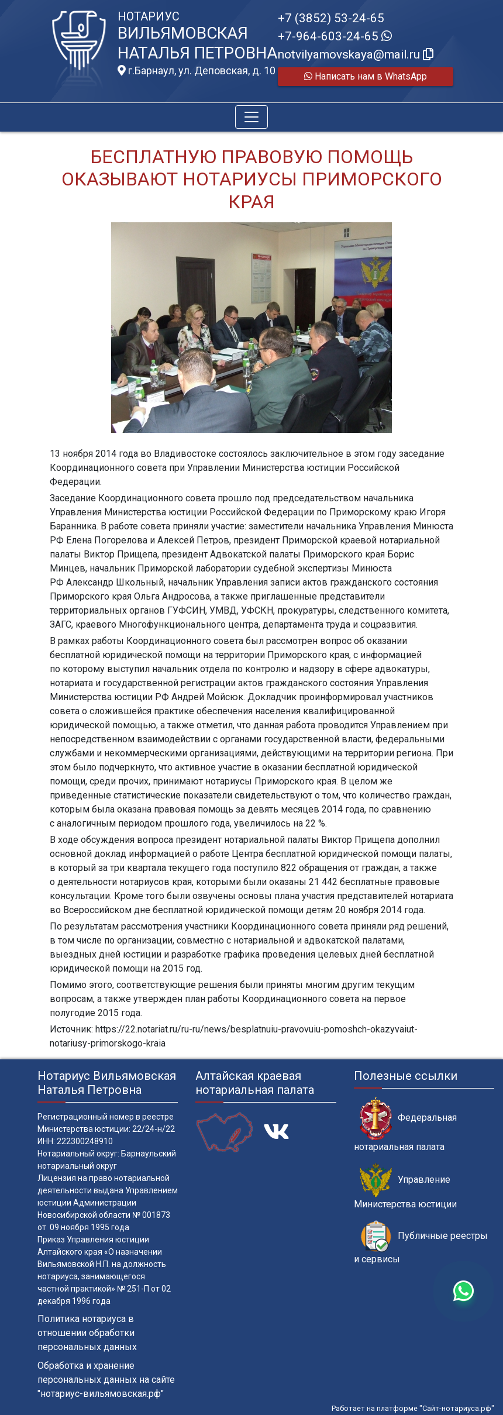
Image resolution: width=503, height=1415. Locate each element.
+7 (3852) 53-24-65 (331, 18)
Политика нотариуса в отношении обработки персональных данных (87, 1332)
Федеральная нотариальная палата (405, 1124)
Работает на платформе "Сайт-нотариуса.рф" (413, 1408)
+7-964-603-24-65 (335, 36)
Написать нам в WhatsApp (365, 76)
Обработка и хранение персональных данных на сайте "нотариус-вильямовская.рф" (106, 1379)
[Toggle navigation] (251, 117)
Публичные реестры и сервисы (421, 1242)
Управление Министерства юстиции (405, 1186)
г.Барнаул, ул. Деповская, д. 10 (196, 71)
